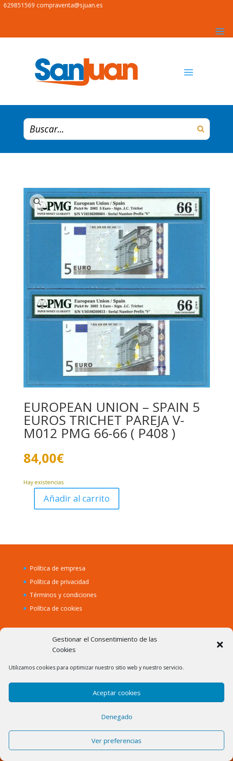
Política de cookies (56, 608)
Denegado (116, 716)
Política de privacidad (59, 582)
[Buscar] (200, 129)
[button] (220, 644)
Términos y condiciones (63, 595)
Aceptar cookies (117, 692)
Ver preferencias (116, 740)
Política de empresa (57, 568)
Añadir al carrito (77, 498)
